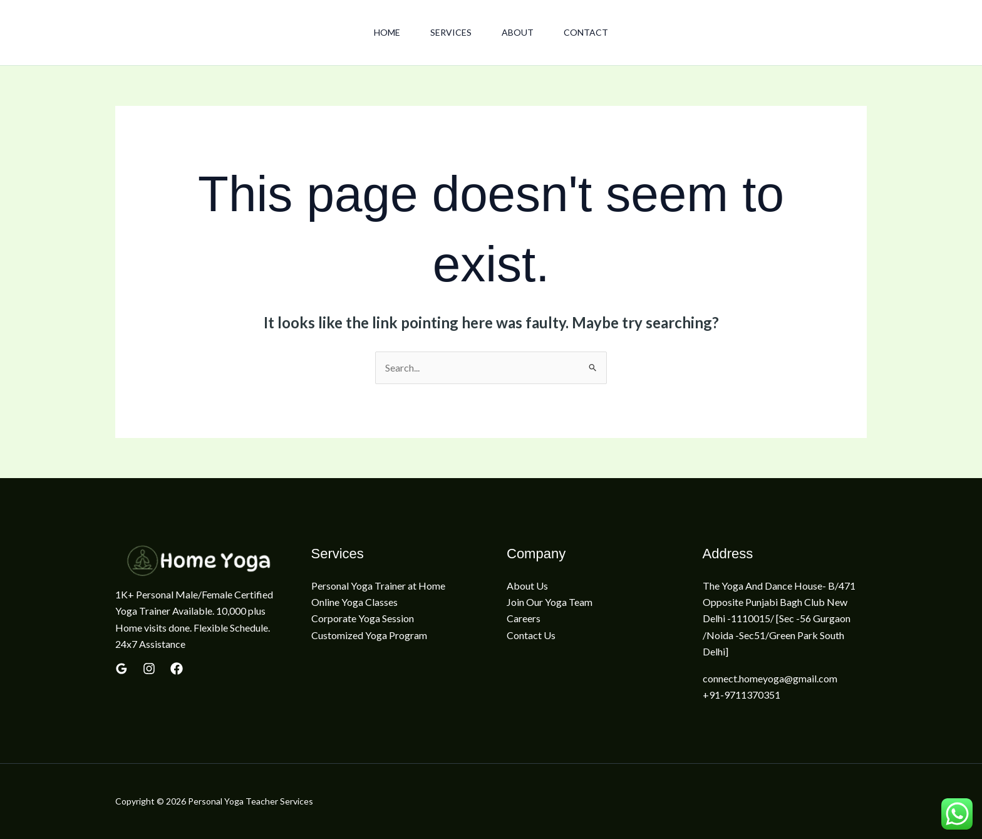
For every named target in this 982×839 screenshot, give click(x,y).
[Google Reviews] (121, 668)
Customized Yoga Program (369, 635)
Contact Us (531, 635)
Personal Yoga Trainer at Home (378, 585)
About (518, 32)
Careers (523, 618)
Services (451, 32)
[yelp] (149, 668)
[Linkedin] (176, 668)
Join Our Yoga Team (549, 602)
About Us (527, 585)
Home (387, 32)
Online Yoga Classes (354, 602)
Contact (586, 32)
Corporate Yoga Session (362, 618)
